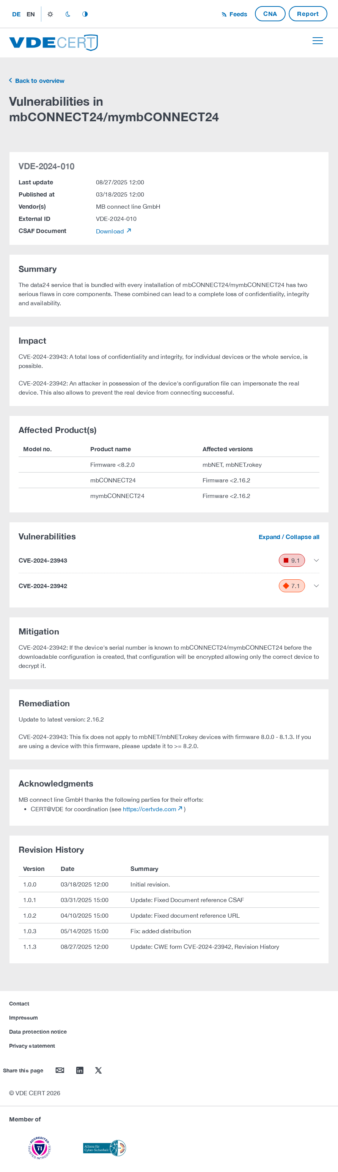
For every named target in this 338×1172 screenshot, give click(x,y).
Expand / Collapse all (289, 536)
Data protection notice (38, 1031)
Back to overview (39, 80)
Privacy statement (32, 1045)
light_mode (50, 14)
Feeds (237, 13)
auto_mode (85, 14)
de (16, 13)
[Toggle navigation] (318, 40)
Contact (19, 1003)
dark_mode (67, 14)
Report (308, 13)
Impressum (23, 1017)
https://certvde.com (149, 809)
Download (110, 231)
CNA (270, 13)
